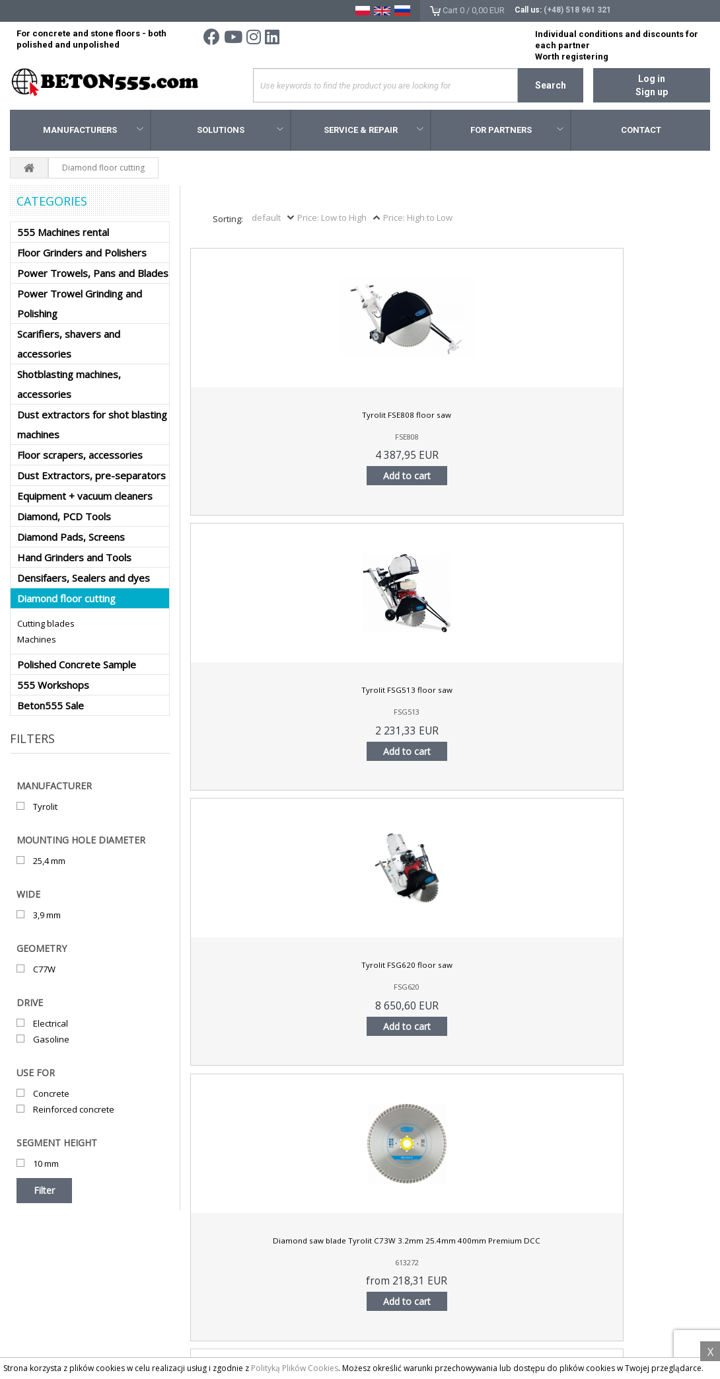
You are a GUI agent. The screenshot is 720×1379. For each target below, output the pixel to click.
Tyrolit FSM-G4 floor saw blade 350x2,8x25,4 (647, 698)
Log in (651, 78)
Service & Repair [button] (373, 132)
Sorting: (228, 221)
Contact (641, 132)
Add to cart (252, 477)
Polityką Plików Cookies (294, 1368)
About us (36, 1327)
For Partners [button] (517, 132)
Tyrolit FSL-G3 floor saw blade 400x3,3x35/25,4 (384, 698)
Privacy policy (45, 1291)
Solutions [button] (240, 132)
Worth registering (571, 56)
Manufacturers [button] (93, 132)
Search (550, 85)
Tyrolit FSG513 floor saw (384, 418)
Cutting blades (46, 625)
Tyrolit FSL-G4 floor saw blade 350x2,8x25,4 (515, 698)
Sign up (651, 92)
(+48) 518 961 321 (577, 10)
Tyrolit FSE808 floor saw (252, 418)
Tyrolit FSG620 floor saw (515, 418)
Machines (36, 641)
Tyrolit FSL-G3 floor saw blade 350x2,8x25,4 (252, 698)
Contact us (39, 1309)
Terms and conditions (61, 1273)
